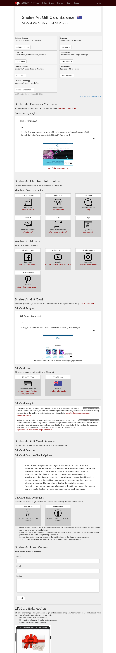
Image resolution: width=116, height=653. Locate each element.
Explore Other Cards (58, 391)
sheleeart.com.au (27, 209)
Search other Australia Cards (90, 96)
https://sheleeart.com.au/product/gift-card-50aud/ (34, 430)
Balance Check (48, 3)
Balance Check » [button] (23, 47)
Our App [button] (60, 3)
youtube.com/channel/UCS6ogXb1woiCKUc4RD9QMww (66, 264)
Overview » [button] (66, 47)
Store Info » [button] (21, 61)
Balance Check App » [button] (24, 90)
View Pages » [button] (67, 61)
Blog (68, 3)
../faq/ (88, 209)
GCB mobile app (87, 303)
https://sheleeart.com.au (67, 108)
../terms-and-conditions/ (58, 232)
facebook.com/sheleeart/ (28, 264)
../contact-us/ (28, 232)
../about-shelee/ (58, 209)
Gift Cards (35, 3)
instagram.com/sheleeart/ (88, 264)
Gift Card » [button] (21, 76)
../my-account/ (88, 232)
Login (99, 3)
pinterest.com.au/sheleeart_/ (27, 287)
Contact (76, 3)
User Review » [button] (67, 76)
